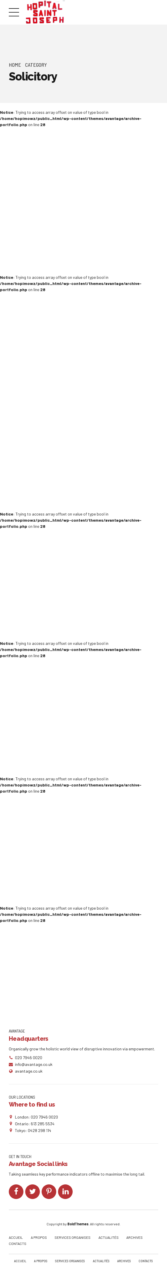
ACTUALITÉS (108, 1239)
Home (15, 64)
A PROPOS (39, 1239)
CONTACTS (17, 1245)
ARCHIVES (134, 1239)
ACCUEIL (16, 1239)
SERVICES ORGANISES (72, 1239)
